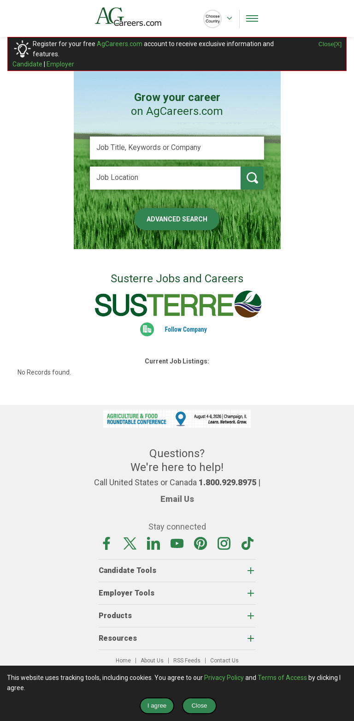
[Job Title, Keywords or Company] (177, 148)
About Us (152, 660)
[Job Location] (165, 178)
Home (123, 660)
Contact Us (224, 660)
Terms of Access (282, 677)
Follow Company (186, 329)
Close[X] (330, 44)
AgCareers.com (119, 44)
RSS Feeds (187, 660)
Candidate (27, 64)
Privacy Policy (224, 677)
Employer (60, 64)
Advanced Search (177, 219)
